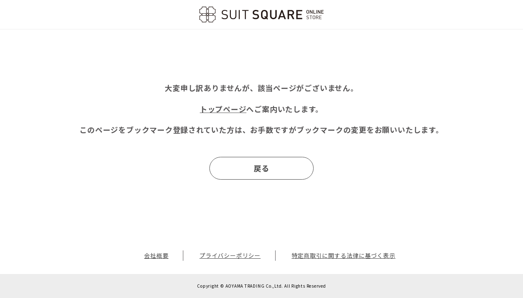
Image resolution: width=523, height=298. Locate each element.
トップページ (223, 108)
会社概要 (156, 255)
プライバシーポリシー (230, 255)
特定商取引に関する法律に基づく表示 (344, 255)
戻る (261, 168)
